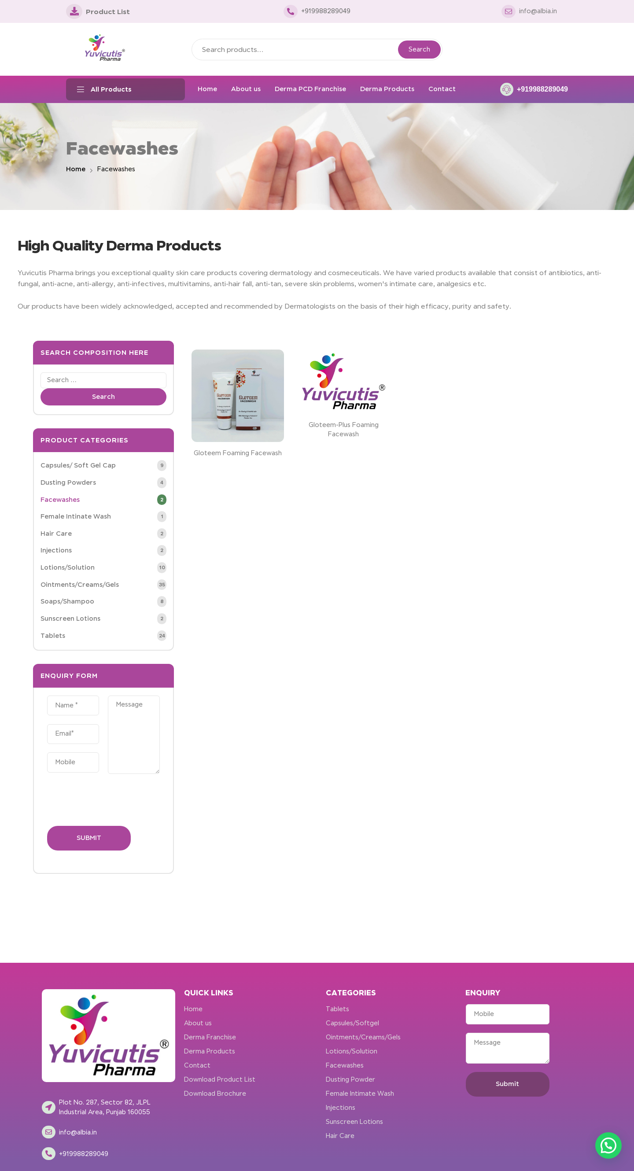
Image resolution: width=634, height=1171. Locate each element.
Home (75, 169)
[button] (608, 1145)
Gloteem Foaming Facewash (238, 453)
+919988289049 (542, 89)
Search (419, 49)
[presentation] (114, 800)
